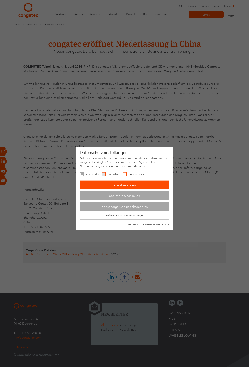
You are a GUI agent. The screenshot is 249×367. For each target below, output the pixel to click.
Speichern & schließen (124, 196)
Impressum (133, 223)
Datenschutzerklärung (155, 223)
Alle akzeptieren (124, 185)
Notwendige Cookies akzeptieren (124, 206)
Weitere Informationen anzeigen (124, 215)
